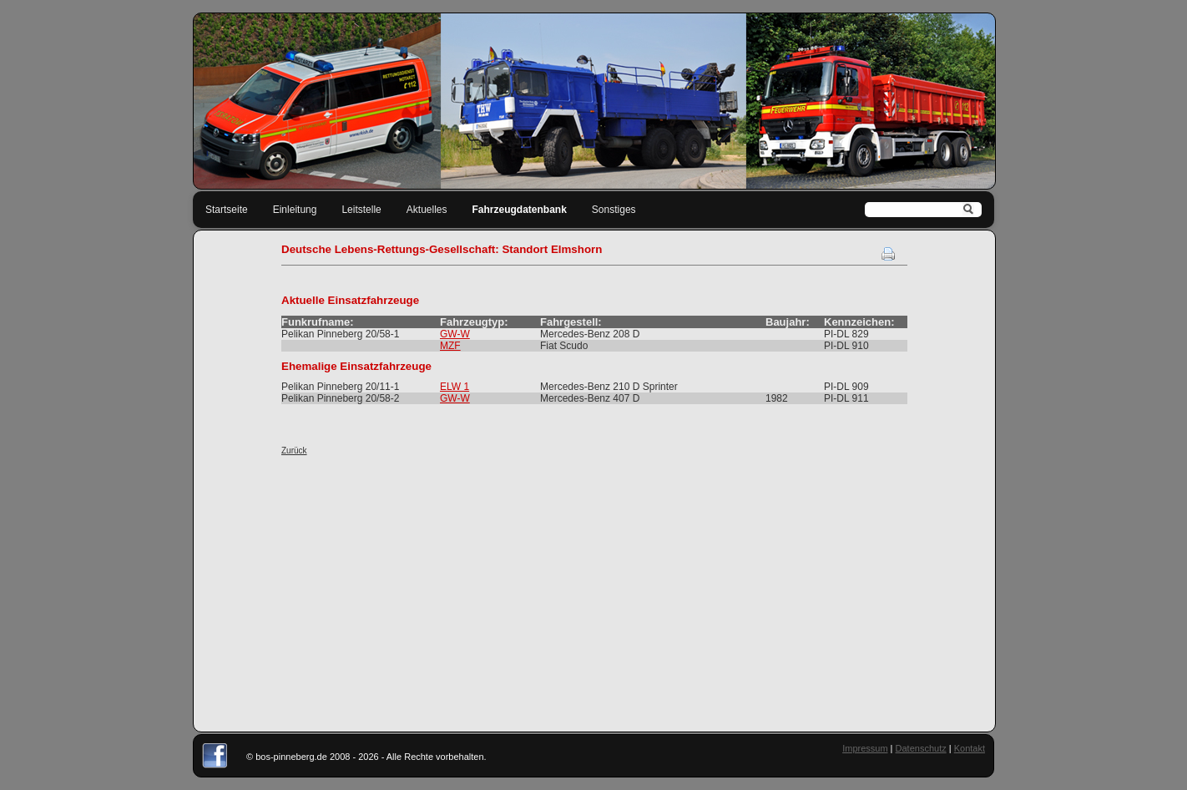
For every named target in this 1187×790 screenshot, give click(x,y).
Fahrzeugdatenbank (519, 209)
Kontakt (969, 748)
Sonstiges (614, 209)
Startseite (226, 209)
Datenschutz (921, 748)
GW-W (455, 334)
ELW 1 (454, 386)
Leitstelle (361, 209)
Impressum (864, 748)
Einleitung (295, 209)
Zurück (294, 450)
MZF (450, 346)
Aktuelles (427, 209)
